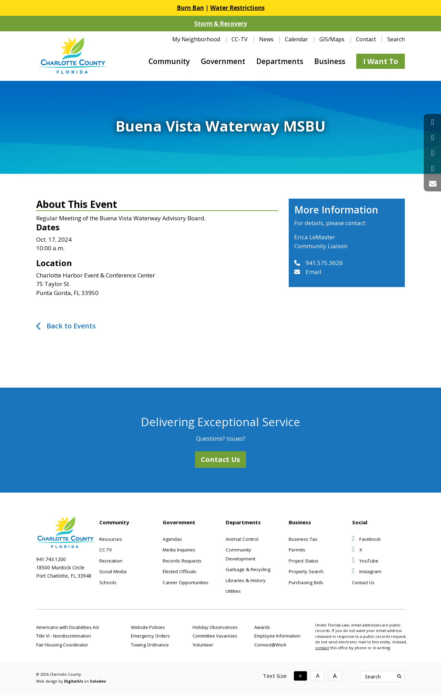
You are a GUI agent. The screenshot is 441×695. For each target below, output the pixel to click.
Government (223, 61)
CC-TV (240, 39)
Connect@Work (270, 645)
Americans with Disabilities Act (67, 627)
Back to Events (71, 325)
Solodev (98, 681)
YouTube (365, 561)
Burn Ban (190, 8)
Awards (262, 627)
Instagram (366, 571)
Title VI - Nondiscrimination (63, 636)
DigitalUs (73, 681)
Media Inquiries (179, 550)
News (266, 39)
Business (329, 61)
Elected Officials (179, 571)
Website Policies (148, 627)
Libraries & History (246, 580)
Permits (297, 550)
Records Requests (182, 561)
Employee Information (277, 636)
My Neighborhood (196, 39)
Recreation (110, 561)
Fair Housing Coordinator (62, 645)
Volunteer (203, 645)
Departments (279, 61)
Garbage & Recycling (248, 569)
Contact (366, 39)
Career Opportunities (185, 582)
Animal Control (242, 539)
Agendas (172, 539)
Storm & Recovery (220, 24)
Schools (107, 582)
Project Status (303, 561)
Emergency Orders (150, 636)
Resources (110, 539)
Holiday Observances (215, 627)
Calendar (296, 39)
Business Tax (303, 539)
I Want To (380, 61)
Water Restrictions (237, 8)
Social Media (112, 571)
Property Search (306, 571)
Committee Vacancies (215, 636)
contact (322, 647)
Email (307, 272)
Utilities (233, 591)
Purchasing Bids (306, 582)
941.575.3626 (318, 263)
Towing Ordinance (150, 645)
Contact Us (220, 459)
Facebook (366, 539)
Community (169, 61)
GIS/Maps (332, 39)
